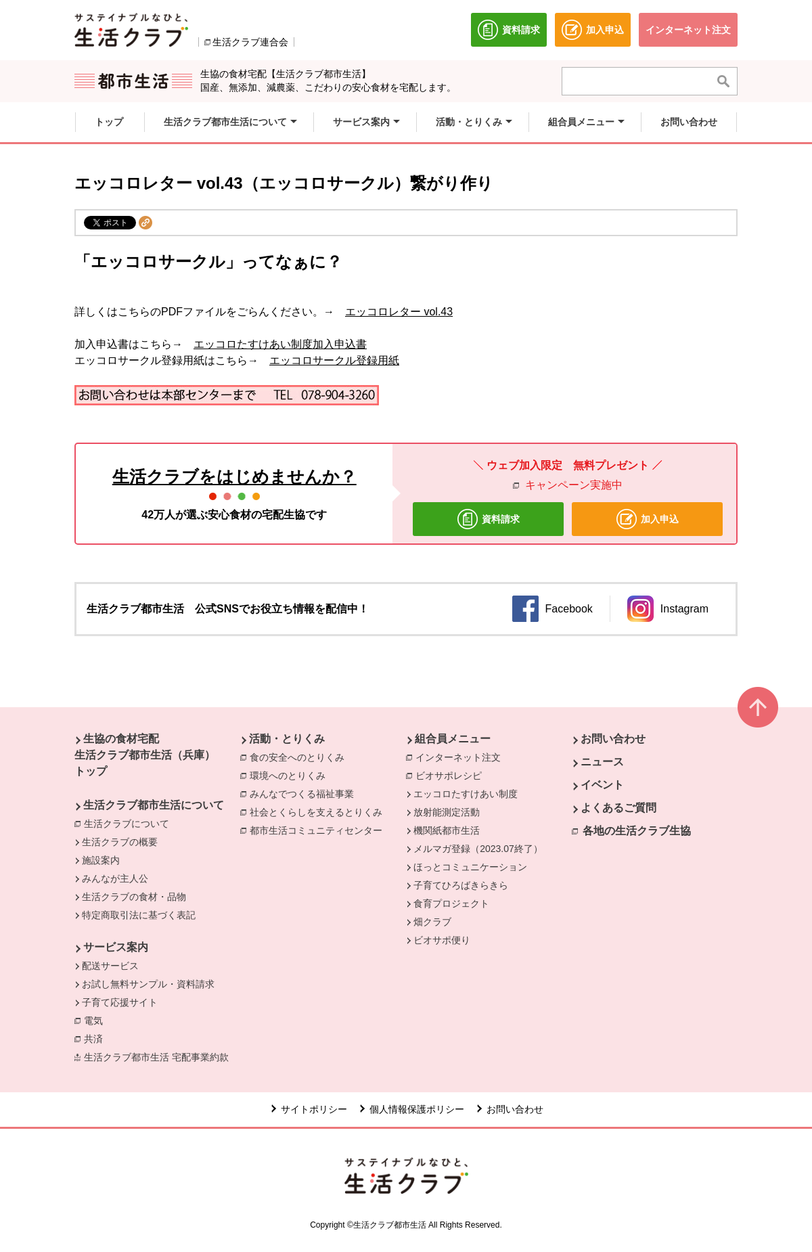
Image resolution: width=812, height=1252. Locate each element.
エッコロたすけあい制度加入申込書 (280, 344)
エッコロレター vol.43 (399, 311)
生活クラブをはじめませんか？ (234, 476)
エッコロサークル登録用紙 (334, 360)
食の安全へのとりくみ (300, 757)
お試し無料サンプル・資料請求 (148, 984)
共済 (97, 1038)
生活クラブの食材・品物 (134, 896)
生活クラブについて (130, 823)
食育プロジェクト (451, 903)
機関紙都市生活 (446, 830)
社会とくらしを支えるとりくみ (319, 811)
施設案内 (101, 860)
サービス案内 (115, 947)
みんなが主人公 (115, 878)
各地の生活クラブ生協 (637, 830)
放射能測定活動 (446, 812)
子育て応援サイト (120, 1002)
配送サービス (110, 965)
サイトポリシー (314, 1109)
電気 (97, 1020)
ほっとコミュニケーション (470, 867)
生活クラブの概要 (120, 841)
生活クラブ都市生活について (153, 805)
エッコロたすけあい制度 (465, 793)
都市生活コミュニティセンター (319, 830)
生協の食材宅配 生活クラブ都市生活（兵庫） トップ (144, 755)
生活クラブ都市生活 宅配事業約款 (159, 1056)
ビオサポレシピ (452, 775)
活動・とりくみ (287, 738)
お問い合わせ (613, 738)
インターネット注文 (461, 757)
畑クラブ (432, 921)
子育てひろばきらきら (460, 885)
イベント (602, 784)
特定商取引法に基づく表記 (139, 915)
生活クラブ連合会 (250, 42)
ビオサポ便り (441, 940)
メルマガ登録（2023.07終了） (478, 848)
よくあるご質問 (618, 807)
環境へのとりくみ (291, 775)
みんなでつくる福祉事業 (305, 793)
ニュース (602, 761)
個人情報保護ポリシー (416, 1109)
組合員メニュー (453, 738)
